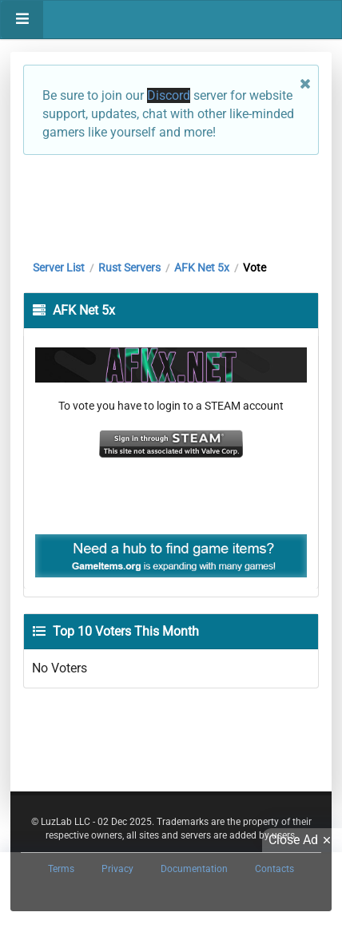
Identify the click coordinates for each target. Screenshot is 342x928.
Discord (168, 95)
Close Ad (302, 840)
